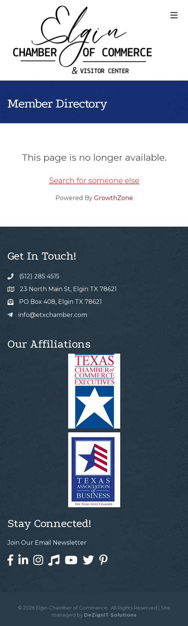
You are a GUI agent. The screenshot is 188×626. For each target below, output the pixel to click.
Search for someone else (94, 180)
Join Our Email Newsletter (47, 542)
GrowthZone (113, 198)
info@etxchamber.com (52, 314)
